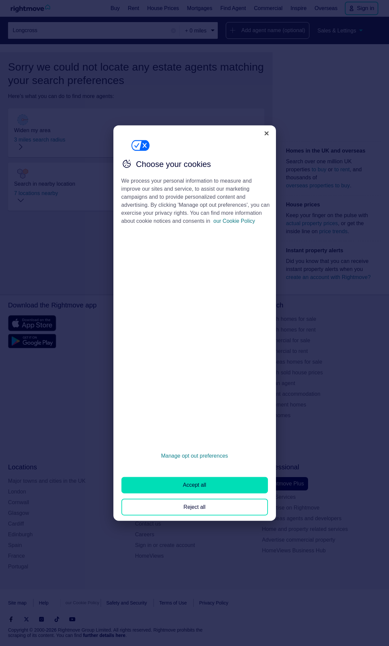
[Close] (266, 133)
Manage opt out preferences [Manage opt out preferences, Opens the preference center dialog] (194, 456)
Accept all (194, 485)
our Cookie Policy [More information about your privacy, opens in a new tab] (234, 221)
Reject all (195, 507)
